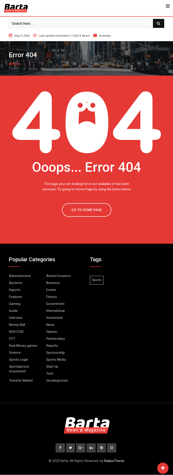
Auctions (15, 283)
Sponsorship (55, 353)
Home (15, 64)
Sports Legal (18, 360)
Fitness (51, 297)
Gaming (14, 304)
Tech (49, 373)
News (50, 325)
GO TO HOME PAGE (86, 210)
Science (15, 353)
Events (51, 290)
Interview (15, 318)
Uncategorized (57, 380)
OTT (12, 339)
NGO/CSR (16, 332)
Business (53, 283)
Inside (13, 311)
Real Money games (23, 346)
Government (55, 304)
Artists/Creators (58, 276)
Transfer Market (21, 380)
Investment (54, 318)
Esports (14, 290)
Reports (52, 346)
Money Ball (17, 325)
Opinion (51, 332)
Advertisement (20, 276)
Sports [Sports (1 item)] (96, 280)
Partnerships (55, 339)
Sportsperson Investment (19, 369)
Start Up (52, 367)
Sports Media (56, 360)
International (55, 311)
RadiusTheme (114, 461)
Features (15, 297)
